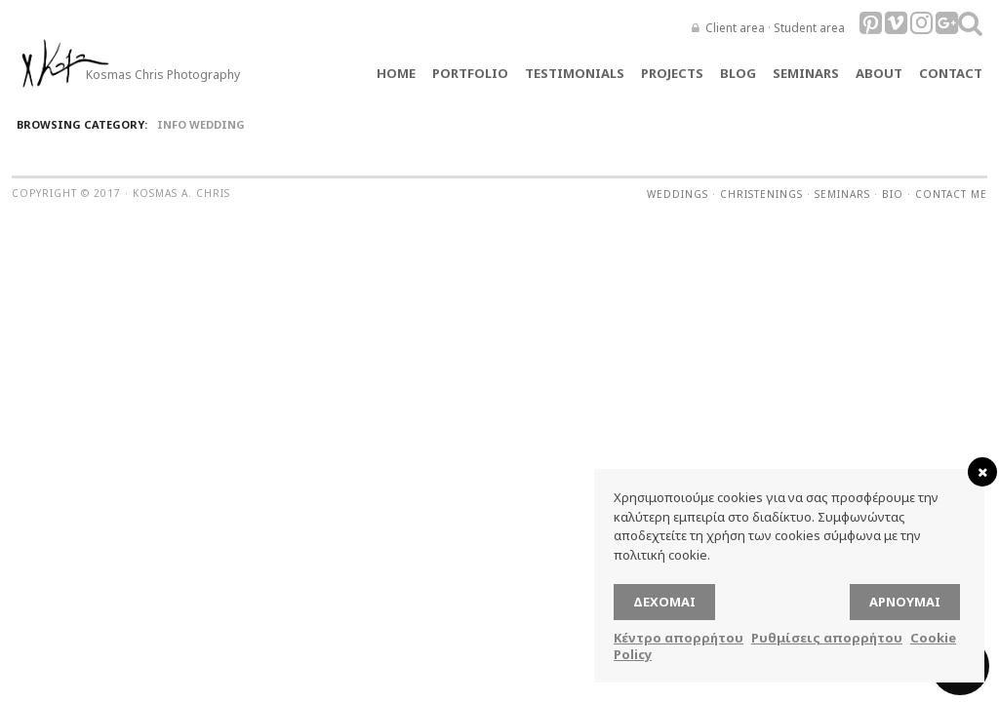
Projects (672, 73)
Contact (950, 73)
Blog (738, 73)
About (879, 73)
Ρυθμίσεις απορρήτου (826, 637)
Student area (809, 28)
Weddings (677, 194)
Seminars (806, 73)
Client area (735, 28)
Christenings (761, 194)
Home (396, 73)
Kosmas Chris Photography (163, 74)
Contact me (951, 194)
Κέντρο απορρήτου (678, 637)
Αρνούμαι (904, 601)
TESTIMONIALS (574, 73)
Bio (892, 194)
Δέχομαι (664, 601)
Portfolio (470, 73)
